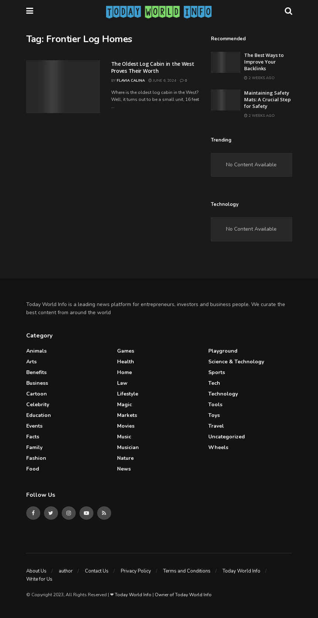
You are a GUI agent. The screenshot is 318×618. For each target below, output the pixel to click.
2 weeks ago (259, 78)
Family (34, 447)
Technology (223, 393)
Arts (31, 361)
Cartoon (36, 393)
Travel (216, 425)
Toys (214, 415)
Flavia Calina (131, 80)
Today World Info (241, 571)
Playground (222, 350)
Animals (36, 350)
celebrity (37, 404)
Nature (125, 458)
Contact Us (97, 571)
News (124, 468)
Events (34, 425)
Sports (216, 372)
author (66, 571)
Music (124, 436)
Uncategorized (226, 436)
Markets (127, 415)
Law (122, 383)
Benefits (36, 372)
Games (125, 350)
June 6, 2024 (162, 80)
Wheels (218, 447)
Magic (124, 404)
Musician (128, 447)
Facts (32, 436)
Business (37, 383)
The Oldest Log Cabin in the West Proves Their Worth (152, 67)
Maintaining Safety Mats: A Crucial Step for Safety (267, 99)
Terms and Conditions (187, 571)
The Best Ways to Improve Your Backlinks (264, 62)
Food (32, 468)
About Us (36, 571)
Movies (125, 425)
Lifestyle (127, 393)
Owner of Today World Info (183, 595)
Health (125, 361)
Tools (215, 404)
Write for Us (39, 579)
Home (124, 372)
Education (38, 415)
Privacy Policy (136, 571)
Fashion (36, 458)
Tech (214, 383)
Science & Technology (236, 361)
